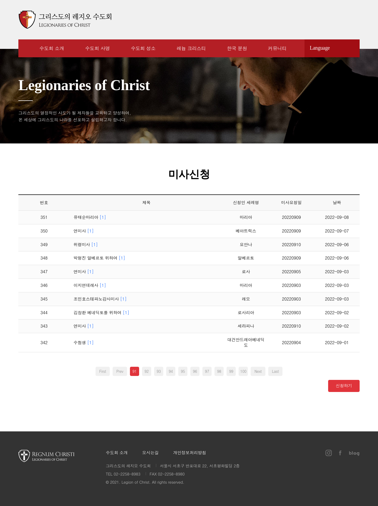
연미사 (84, 231)
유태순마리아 (90, 217)
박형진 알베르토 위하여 (99, 258)
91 (135, 371)
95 (183, 371)
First (102, 371)
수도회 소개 (117, 453)
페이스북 (340, 20)
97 (207, 371)
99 (231, 371)
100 (243, 371)
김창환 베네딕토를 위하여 (101, 313)
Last (275, 371)
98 (219, 371)
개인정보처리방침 (189, 453)
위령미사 (86, 244)
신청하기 (344, 385)
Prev (119, 371)
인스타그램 (327, 20)
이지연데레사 (90, 285)
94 (171, 371)
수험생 (84, 342)
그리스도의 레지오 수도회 (64, 20)
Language (320, 48)
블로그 (354, 20)
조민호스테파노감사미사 (100, 299)
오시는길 (150, 453)
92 (147, 371)
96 (195, 371)
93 (159, 371)
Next (257, 371)
